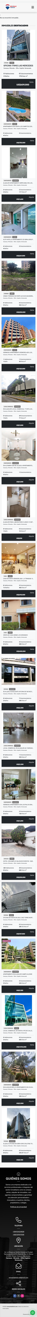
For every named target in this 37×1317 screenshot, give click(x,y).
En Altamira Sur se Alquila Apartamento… (18, 465)
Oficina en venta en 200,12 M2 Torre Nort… (18, 917)
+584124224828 (18, 1232)
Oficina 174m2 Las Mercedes (18, 65)
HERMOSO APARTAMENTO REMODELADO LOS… (18, 352)
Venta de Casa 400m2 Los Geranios (15, 635)
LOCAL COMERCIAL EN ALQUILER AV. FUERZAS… (18, 748)
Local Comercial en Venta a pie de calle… (18, 1030)
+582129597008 (18, 1235)
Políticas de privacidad (18, 1207)
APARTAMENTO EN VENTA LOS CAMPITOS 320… (18, 126)
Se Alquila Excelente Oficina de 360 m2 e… (18, 691)
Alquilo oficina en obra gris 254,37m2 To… (18, 1143)
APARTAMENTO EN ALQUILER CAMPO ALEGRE (17, 974)
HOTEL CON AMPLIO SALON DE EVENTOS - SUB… (18, 861)
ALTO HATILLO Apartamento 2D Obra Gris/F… (18, 239)
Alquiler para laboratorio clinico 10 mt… (18, 522)
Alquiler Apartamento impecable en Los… (18, 183)
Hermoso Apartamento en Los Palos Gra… (18, 804)
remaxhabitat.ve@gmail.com (18, 1277)
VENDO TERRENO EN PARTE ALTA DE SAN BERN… (18, 296)
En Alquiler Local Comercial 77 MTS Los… (18, 409)
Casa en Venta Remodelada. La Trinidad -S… (18, 578)
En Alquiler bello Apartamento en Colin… (18, 1087)
